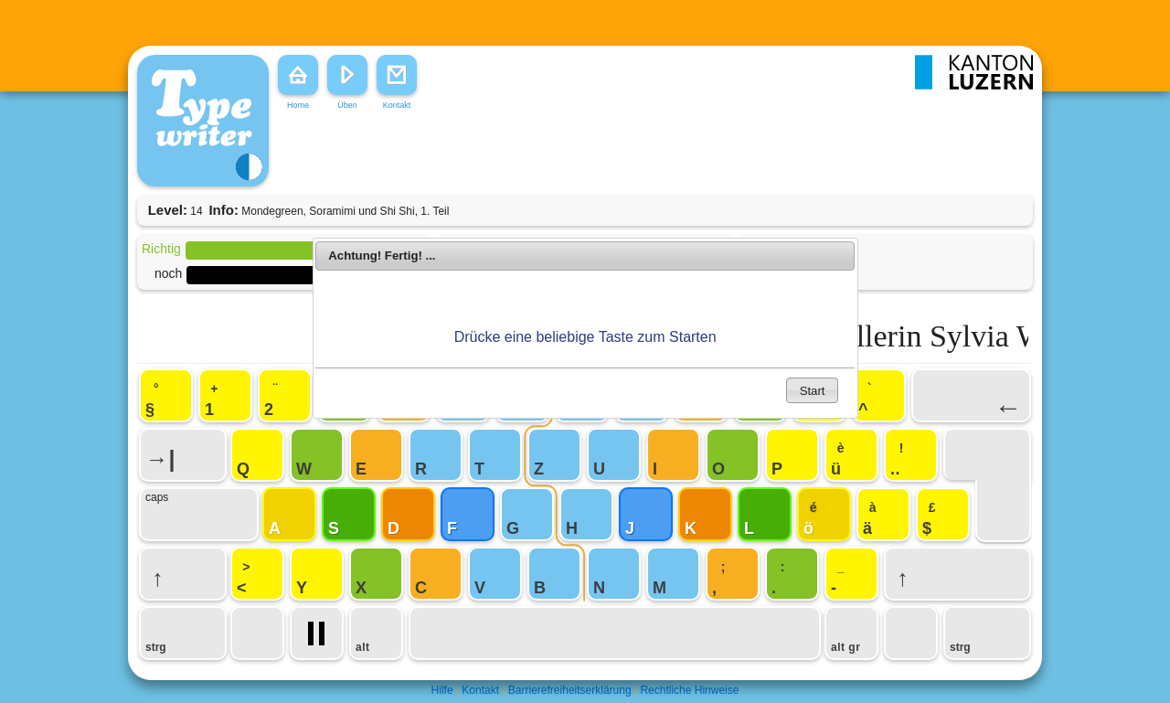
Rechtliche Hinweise (689, 690)
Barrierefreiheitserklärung (570, 690)
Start (812, 391)
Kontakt (480, 690)
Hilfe (442, 690)
